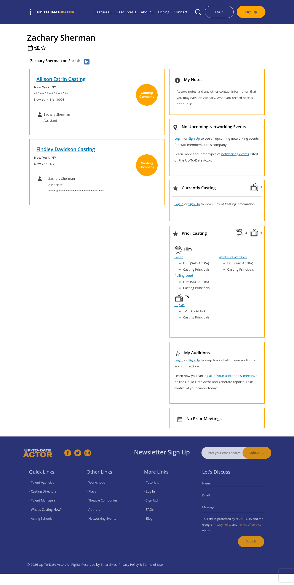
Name (211, 487)
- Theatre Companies (103, 502)
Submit (248, 535)
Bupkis (179, 305)
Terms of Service (246, 521)
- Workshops (98, 487)
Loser (178, 257)
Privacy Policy (224, 521)
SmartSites (109, 573)
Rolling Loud (183, 275)
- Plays (94, 494)
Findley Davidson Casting (66, 149)
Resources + (126, 12)
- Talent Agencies (43, 487)
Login (219, 12)
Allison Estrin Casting (61, 79)
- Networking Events (103, 517)
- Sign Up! (154, 502)
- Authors (96, 509)
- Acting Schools (42, 517)
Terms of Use (153, 573)
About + (147, 12)
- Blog (151, 517)
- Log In (152, 494)
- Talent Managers (44, 502)
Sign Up (251, 12)
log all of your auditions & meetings (230, 375)
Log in (179, 138)
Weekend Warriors (233, 257)
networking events (235, 154)
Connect (180, 12)
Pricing (163, 12)
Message (213, 507)
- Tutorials (154, 487)
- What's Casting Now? (46, 509)
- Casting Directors (44, 494)
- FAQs (152, 509)
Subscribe (265, 453)
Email (211, 497)
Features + (103, 12)
